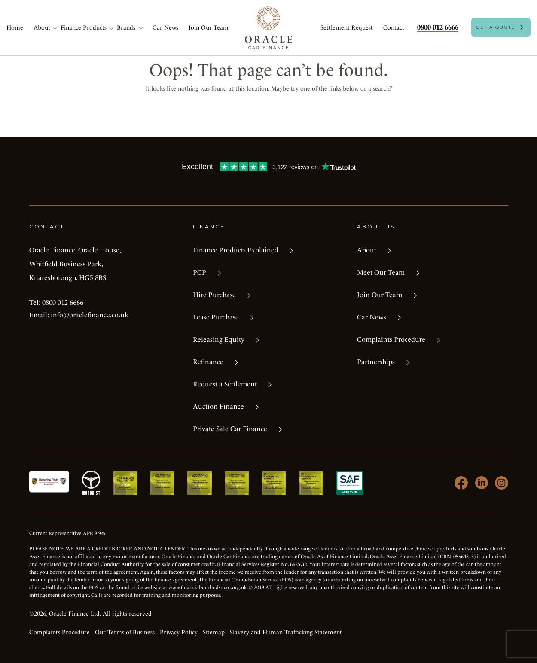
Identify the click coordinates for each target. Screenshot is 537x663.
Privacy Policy (179, 632)
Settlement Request (346, 27)
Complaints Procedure (391, 339)
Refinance (208, 362)
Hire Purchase (214, 295)
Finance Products (84, 27)
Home (14, 27)
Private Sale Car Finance (230, 429)
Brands (126, 27)
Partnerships (376, 362)
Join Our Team (209, 27)
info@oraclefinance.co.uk (89, 315)
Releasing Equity (218, 339)
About (42, 27)
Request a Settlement (225, 384)
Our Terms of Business (125, 632)
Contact (393, 27)
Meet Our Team (381, 272)
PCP (199, 272)
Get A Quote (495, 27)
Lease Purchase (216, 317)
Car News (165, 27)
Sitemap (214, 632)
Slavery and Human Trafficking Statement (286, 632)
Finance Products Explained (235, 250)
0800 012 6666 (437, 27)
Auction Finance (218, 406)
